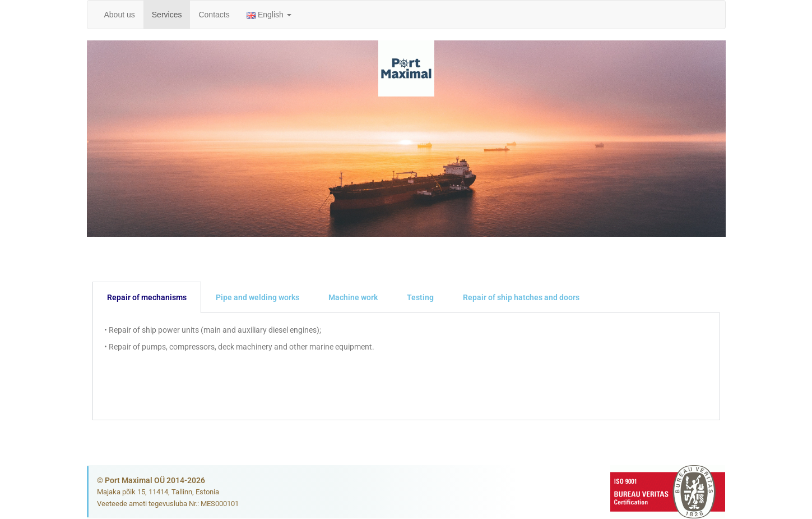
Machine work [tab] (353, 297)
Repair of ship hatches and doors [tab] (521, 297)
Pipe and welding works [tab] (257, 297)
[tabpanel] (406, 366)
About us (119, 14)
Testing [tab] (420, 297)
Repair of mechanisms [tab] (147, 297)
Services (167, 14)
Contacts (213, 14)
